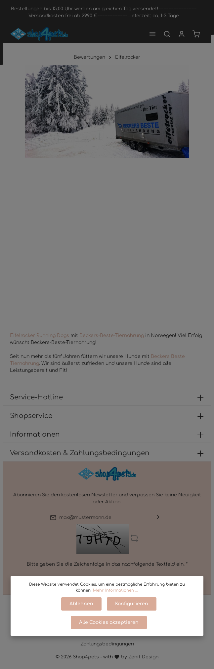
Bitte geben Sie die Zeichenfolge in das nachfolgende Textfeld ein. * (107, 564)
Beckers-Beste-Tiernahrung (112, 335)
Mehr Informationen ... (115, 590)
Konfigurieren (131, 603)
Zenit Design (143, 656)
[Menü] (152, 34)
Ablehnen (81, 603)
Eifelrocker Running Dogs (39, 335)
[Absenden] (158, 517)
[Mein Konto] (181, 34)
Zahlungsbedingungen (107, 643)
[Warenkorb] (196, 34)
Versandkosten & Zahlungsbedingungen (80, 453)
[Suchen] (167, 34)
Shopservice (31, 416)
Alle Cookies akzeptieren (109, 622)
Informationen (35, 434)
